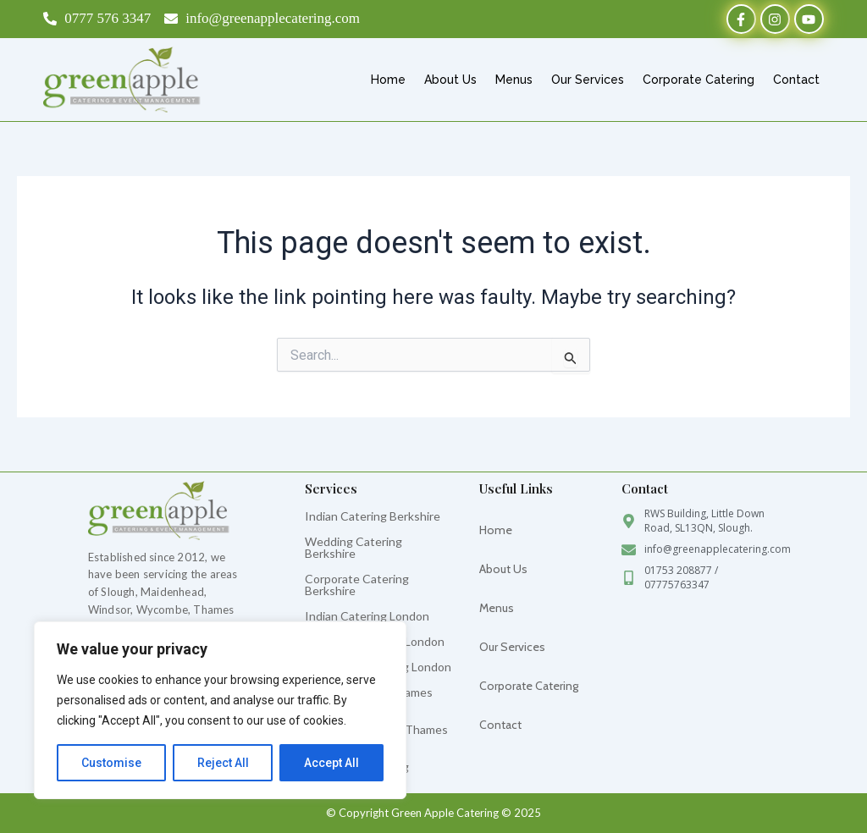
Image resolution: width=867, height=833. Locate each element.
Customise (111, 763)
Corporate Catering (698, 79)
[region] (220, 710)
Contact (796, 79)
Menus (514, 79)
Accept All (331, 763)
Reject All (223, 763)
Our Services (587, 79)
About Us (450, 79)
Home (388, 79)
